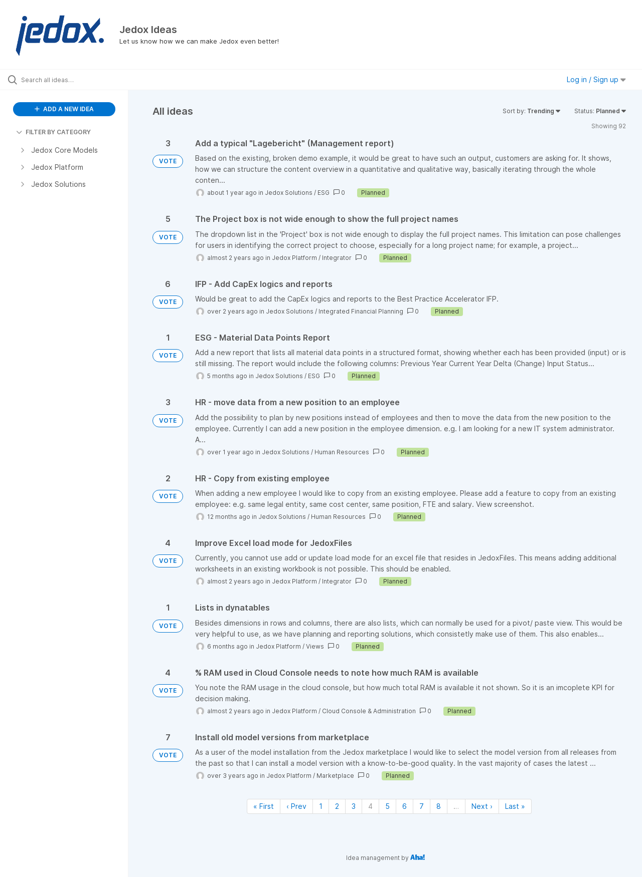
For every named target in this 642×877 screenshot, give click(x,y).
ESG (323, 192)
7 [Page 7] (421, 806)
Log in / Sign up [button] (596, 79)
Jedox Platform (294, 257)
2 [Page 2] (337, 806)
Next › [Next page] (482, 806)
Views (315, 646)
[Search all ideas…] (76, 80)
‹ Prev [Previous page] (296, 806)
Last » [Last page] (515, 806)
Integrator (337, 257)
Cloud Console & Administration (369, 711)
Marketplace (335, 775)
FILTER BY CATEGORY (53, 132)
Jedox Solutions (288, 192)
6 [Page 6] (404, 806)
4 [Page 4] (370, 806)
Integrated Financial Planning (360, 311)
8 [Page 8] (438, 806)
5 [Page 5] (387, 806)
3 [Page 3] (354, 806)
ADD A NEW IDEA (64, 109)
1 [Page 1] (321, 806)
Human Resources (341, 452)
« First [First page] (263, 806)
